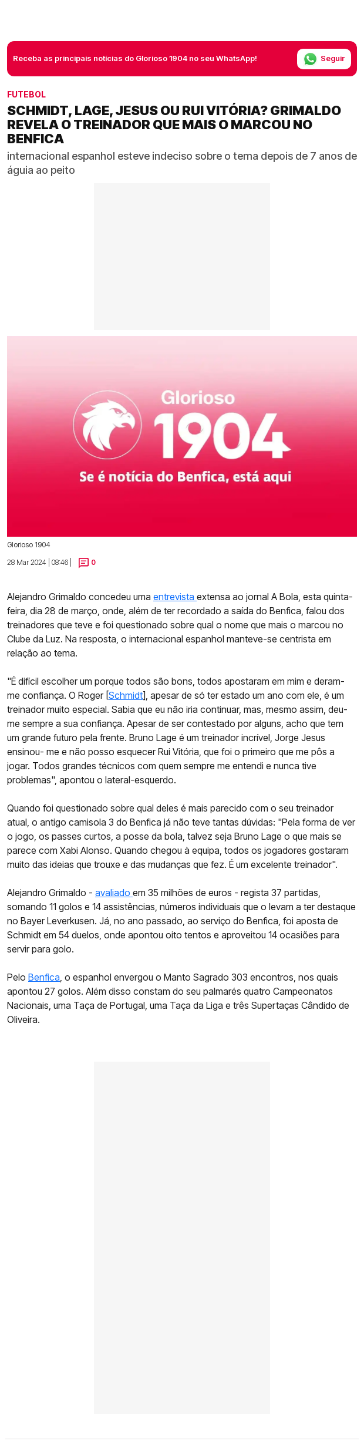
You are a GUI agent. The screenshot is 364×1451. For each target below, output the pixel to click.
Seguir (324, 59)
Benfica (44, 977)
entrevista (175, 596)
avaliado (114, 892)
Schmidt (126, 695)
